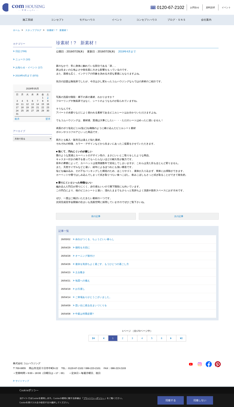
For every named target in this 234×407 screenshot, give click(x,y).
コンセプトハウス (146, 19)
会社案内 (206, 19)
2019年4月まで (127, 51)
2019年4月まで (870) (26, 75)
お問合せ (194, 7)
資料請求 (210, 7)
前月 (17, 118)
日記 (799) (21, 51)
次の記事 (178, 216)
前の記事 (95, 216)
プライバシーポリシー (94, 398)
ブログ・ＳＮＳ (176, 19)
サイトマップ (22, 381)
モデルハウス (87, 19)
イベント (226, 7)
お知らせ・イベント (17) (28, 67)
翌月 (48, 118)
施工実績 (28, 19)
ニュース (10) (22, 59)
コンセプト (57, 19)
